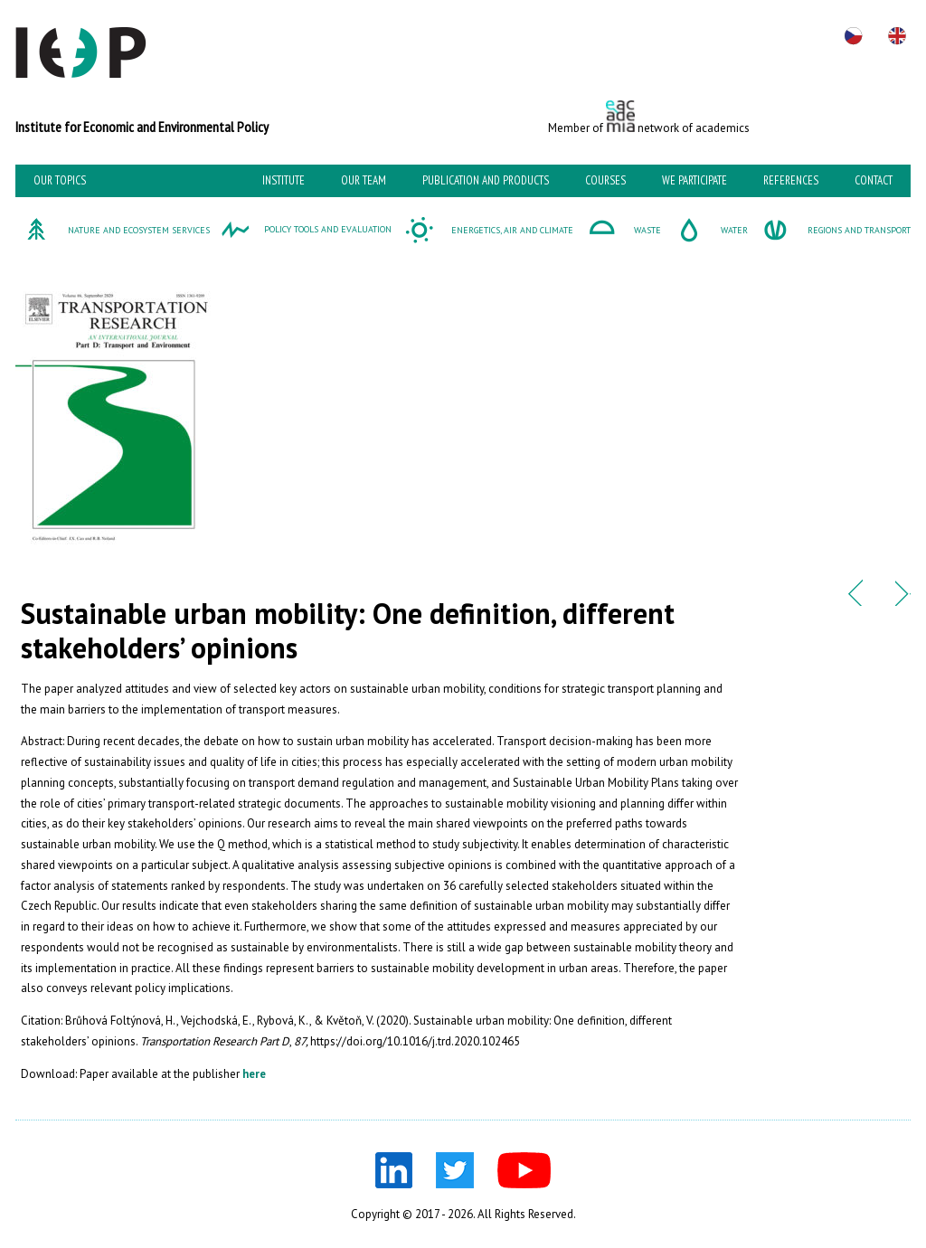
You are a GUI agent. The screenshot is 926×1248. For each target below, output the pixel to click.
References (790, 180)
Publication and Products (485, 180)
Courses (605, 180)
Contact (874, 180)
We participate (694, 180)
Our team (363, 180)
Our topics (59, 180)
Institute (283, 180)
